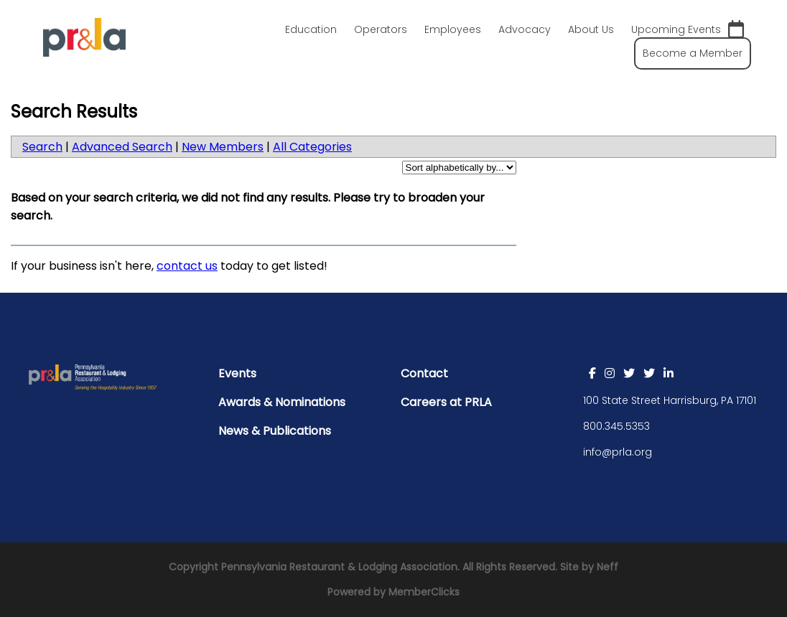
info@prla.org (617, 452)
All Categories (312, 146)
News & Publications (274, 431)
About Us (591, 29)
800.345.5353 (616, 426)
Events (237, 373)
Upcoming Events (687, 30)
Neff (607, 567)
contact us (187, 266)
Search (42, 146)
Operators (380, 29)
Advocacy (524, 29)
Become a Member (692, 53)
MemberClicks (424, 592)
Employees (452, 29)
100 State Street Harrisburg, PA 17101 (669, 400)
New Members (223, 146)
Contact (424, 373)
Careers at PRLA (446, 402)
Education (311, 29)
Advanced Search (122, 146)
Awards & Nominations (281, 402)
